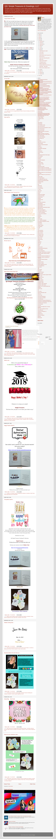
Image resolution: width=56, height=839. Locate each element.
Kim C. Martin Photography (42, 220)
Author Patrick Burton (41, 128)
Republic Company (41, 272)
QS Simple (39, 254)
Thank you (39, 293)
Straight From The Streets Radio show (44, 286)
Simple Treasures (40, 279)
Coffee (39, 153)
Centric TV (39, 149)
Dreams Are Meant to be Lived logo (43, 167)
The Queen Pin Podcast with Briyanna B (44, 300)
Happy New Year (40, 208)
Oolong (39, 240)
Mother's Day (9, 616)
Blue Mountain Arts (41, 138)
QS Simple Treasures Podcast (42, 259)
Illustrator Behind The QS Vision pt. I (12, 652)
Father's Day (40, 185)
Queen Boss (16, 617)
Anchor (39, 119)
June (40, 48)
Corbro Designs (40, 156)
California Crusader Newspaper (43, 144)
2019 (40, 38)
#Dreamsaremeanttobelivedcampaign (44, 85)
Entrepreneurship (40, 181)
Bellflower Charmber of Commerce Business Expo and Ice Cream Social (44, 134)
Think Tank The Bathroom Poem (43, 308)
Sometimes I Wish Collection (42, 283)
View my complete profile (42, 30)
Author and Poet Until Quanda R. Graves (22, 234)
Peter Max (39, 243)
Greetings (39, 198)
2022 (40, 34)
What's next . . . (7, 360)
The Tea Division (40, 304)
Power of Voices (40, 249)
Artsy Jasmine (9, 264)
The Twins (39, 305)
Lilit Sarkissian (40, 226)
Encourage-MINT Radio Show (42, 179)
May (40, 49)
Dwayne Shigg (40, 176)
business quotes (40, 143)
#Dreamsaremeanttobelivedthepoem (43, 97)
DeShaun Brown (40, 162)
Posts (39, 342)
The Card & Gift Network (42, 296)
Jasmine (39, 217)
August (41, 45)
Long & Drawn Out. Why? (9, 18)
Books (39, 139)
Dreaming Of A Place (41, 166)
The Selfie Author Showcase (42, 302)
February (41, 72)
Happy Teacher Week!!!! (9, 425)
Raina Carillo (40, 269)
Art (38, 121)
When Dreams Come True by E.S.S (11, 192)
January (41, 73)
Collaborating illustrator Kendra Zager (44, 154)
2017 (40, 75)
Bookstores (39, 140)
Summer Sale (40, 288)
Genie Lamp (40, 190)
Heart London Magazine (41, 209)
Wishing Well (15, 494)
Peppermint (39, 241)
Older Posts (32, 784)
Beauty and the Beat (41, 130)
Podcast (39, 244)
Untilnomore (40, 312)
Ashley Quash (14, 264)
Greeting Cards (16, 186)
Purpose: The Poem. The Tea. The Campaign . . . (16, 826)
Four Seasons (40, 186)
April (40, 69)
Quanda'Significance (41, 265)
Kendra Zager (26, 418)
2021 (40, 35)
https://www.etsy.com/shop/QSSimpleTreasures (20, 260)
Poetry (39, 245)
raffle (38, 268)
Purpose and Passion (8, 789)
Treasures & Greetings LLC (42, 311)
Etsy (17, 264)
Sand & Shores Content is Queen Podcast (44, 274)
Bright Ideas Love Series (42, 142)
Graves (39, 193)
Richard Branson (40, 273)
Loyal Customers (40, 230)
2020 (40, 37)
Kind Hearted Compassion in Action (43, 221)
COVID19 (39, 158)
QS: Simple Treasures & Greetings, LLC (22, 6)
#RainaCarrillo (40, 111)
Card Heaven (40, 147)
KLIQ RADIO (40, 222)
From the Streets (26, 647)
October (41, 42)
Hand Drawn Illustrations (27, 264)
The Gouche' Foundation (42, 297)
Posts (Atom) (11, 786)
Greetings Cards (40, 199)
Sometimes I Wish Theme (30, 493)
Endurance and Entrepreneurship (43, 180)
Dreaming (39, 165)
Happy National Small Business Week (20, 728)
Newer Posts (7, 784)
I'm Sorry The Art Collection (42, 213)
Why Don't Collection (41, 315)
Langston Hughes (40, 225)
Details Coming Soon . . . (9, 622)
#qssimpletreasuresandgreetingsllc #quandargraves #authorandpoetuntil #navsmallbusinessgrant (44, 99)
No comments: (12, 70)
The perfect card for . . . (9, 499)
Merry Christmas (40, 236)
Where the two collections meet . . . (11, 734)
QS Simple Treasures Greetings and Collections (12, 235)
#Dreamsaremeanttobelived (11, 234)
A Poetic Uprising (40, 117)
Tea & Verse (40, 291)
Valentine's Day (40, 313)
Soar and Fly (7, 117)
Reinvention (39, 270)
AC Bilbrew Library (41, 118)
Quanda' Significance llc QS (8, 617)
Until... (43, 17)
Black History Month (41, 135)
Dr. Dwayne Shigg (40, 163)
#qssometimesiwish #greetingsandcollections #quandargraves (44, 102)
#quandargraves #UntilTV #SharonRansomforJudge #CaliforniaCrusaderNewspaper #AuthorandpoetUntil (43, 108)
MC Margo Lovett (40, 235)
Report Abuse (40, 320)
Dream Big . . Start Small (9, 699)
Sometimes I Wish (26, 419)
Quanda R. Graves (19, 187)
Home (20, 784)
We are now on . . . (8, 240)
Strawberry (39, 287)
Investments (40, 216)
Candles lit (8, 493)
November (41, 41)
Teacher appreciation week (8, 494)
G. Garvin (39, 189)
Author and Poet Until (10, 186)
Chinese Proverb (40, 152)
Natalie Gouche (40, 239)
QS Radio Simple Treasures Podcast (43, 253)
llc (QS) (39, 227)
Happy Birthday (40, 203)
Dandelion (39, 161)
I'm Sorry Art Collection (41, 212)
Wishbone (39, 316)
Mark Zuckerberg (40, 231)
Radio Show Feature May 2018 (11, 271)
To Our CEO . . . (7, 78)
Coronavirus (40, 157)
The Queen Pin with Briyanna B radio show (44, 301)
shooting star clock (41, 277)
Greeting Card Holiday (41, 194)
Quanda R (39, 260)
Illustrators (13, 692)
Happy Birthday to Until (41, 204)
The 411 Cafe (40, 295)
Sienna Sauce (40, 278)
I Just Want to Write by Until (23, 186)
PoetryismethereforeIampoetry (42, 248)
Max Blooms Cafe (40, 234)
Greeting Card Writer (41, 195)
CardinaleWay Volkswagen (42, 148)
